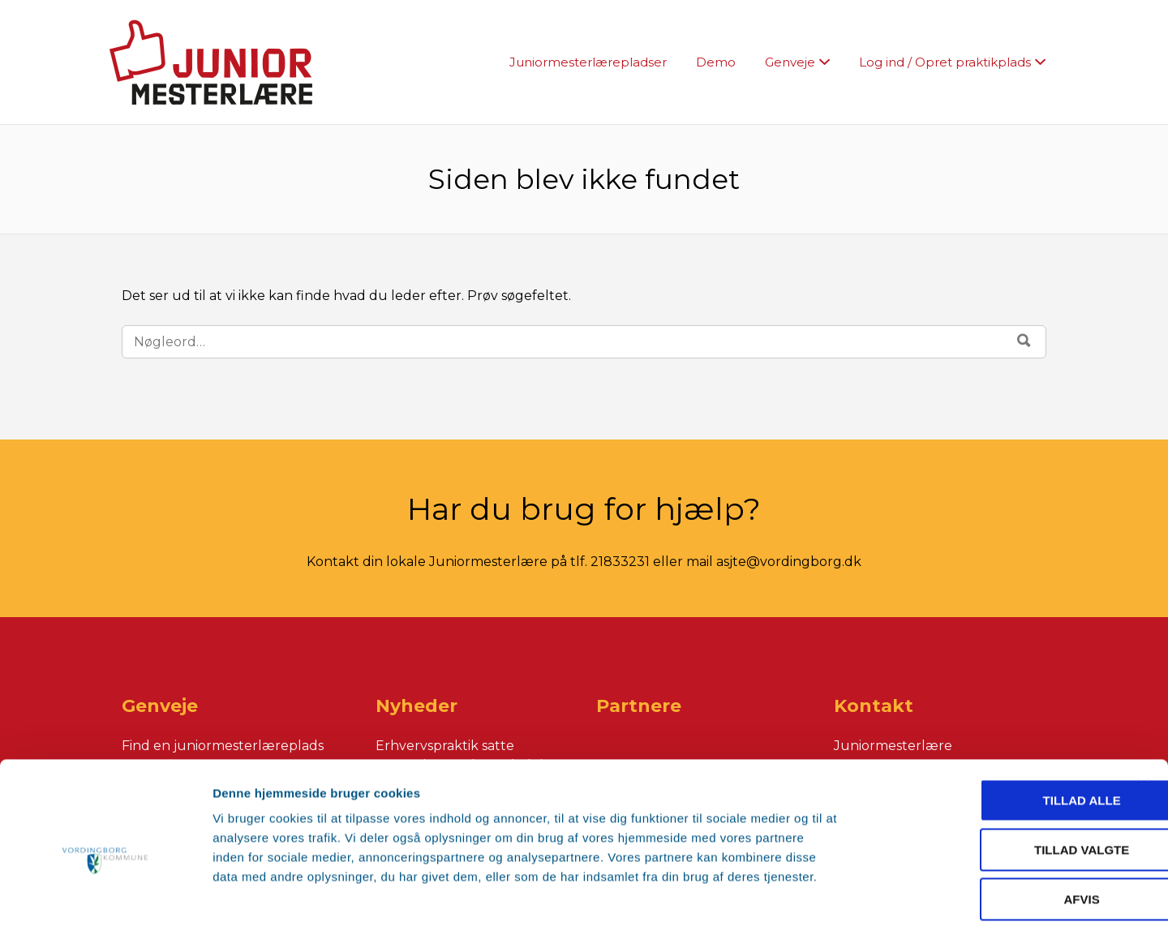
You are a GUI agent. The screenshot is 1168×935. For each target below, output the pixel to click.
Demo (716, 62)
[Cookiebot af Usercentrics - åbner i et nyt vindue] (105, 903)
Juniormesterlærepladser (588, 62)
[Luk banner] (1143, 715)
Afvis (991, 830)
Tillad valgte (990, 780)
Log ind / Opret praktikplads (945, 62)
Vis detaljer (908, 903)
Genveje (790, 62)
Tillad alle (991, 731)
